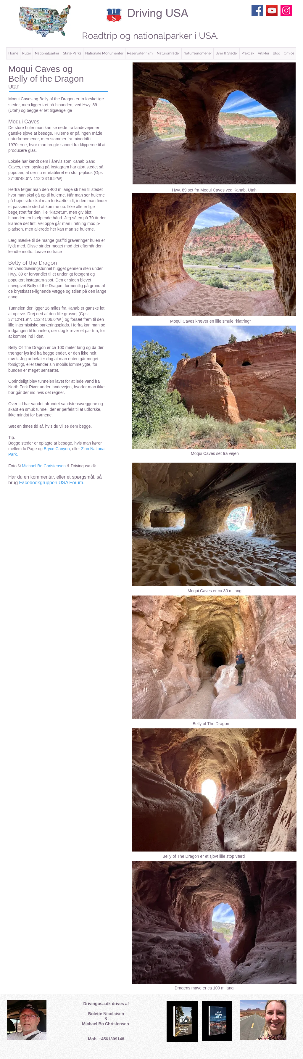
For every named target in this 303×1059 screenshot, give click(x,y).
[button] (26, 53)
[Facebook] (257, 10)
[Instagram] (286, 10)
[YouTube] (272, 10)
